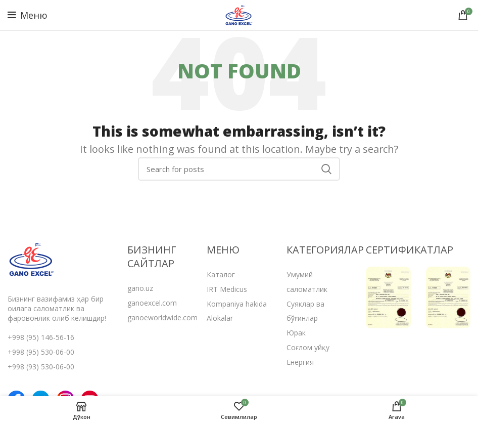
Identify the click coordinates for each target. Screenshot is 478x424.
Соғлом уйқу (307, 347)
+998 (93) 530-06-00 (41, 366)
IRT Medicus (227, 289)
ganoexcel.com (152, 303)
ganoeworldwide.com (162, 317)
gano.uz (140, 288)
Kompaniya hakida (237, 304)
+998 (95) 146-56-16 (41, 337)
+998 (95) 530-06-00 (41, 352)
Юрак (296, 332)
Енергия (300, 362)
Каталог (221, 274)
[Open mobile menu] (28, 15)
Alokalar (220, 318)
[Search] (239, 169)
